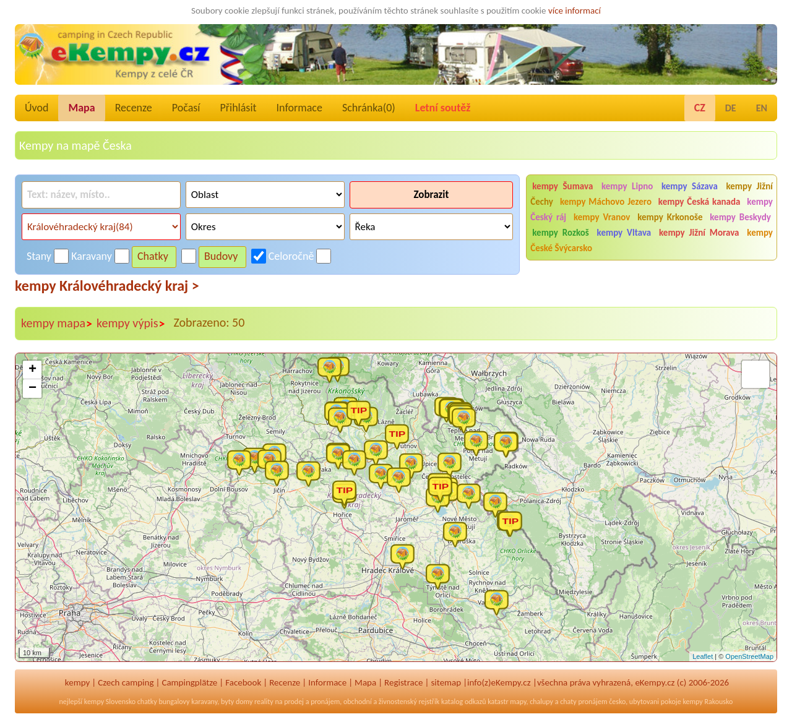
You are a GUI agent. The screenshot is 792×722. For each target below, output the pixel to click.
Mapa (81, 107)
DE (730, 108)
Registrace (403, 682)
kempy (77, 682)
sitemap (446, 682)
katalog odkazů (463, 701)
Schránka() (368, 107)
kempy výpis (131, 324)
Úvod (36, 107)
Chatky (152, 256)
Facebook (243, 682)
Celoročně (291, 256)
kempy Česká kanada (699, 201)
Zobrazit (431, 194)
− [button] (32, 388)
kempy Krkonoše (669, 217)
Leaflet (702, 656)
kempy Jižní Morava (699, 232)
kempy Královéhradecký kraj (107, 285)
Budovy (221, 256)
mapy (518, 701)
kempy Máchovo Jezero (606, 201)
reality (263, 701)
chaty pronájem (583, 701)
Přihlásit (238, 107)
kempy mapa (57, 324)
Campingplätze (189, 682)
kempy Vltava (624, 232)
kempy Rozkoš (560, 232)
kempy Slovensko (110, 701)
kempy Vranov (602, 217)
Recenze (133, 107)
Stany (39, 256)
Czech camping (125, 682)
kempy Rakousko (707, 701)
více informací (574, 10)
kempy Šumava (562, 186)
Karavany (91, 256)
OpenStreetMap (749, 656)
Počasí (186, 107)
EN (761, 108)
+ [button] (32, 370)
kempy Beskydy (740, 217)
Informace (299, 107)
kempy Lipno (627, 186)
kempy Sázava (689, 186)
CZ (699, 107)
